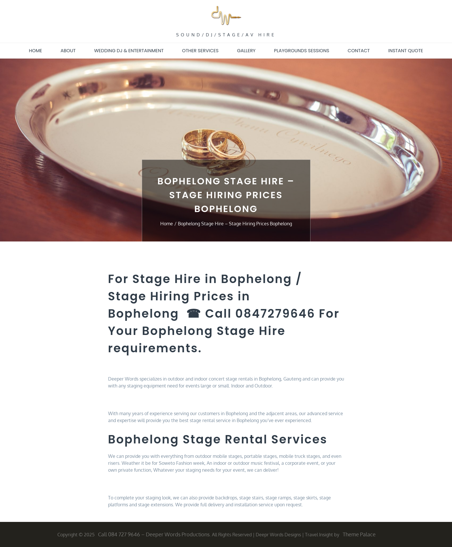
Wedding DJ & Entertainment (129, 50)
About (68, 50)
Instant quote (405, 50)
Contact (359, 50)
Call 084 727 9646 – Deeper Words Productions (154, 534)
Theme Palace (359, 534)
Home (35, 50)
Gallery (246, 50)
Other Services (200, 50)
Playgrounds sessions (301, 50)
